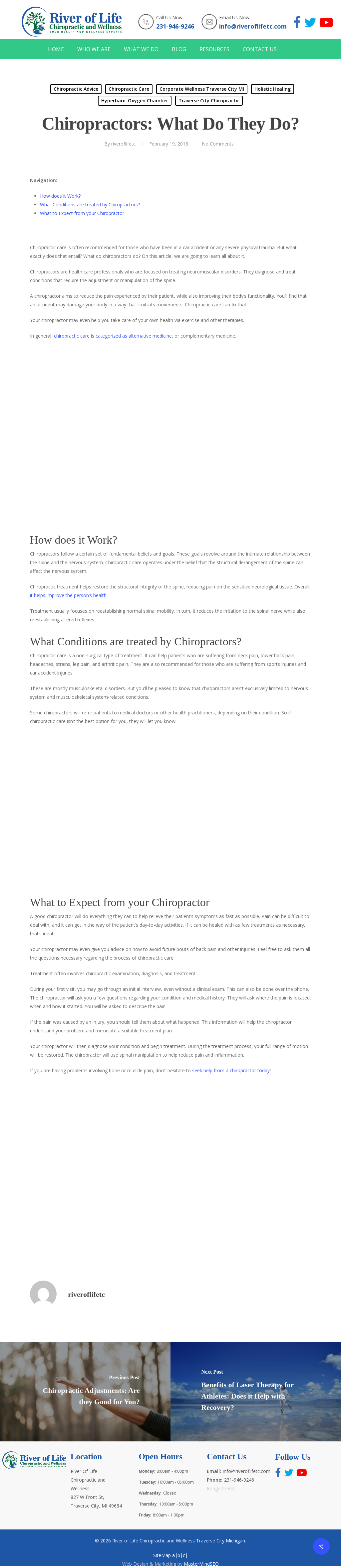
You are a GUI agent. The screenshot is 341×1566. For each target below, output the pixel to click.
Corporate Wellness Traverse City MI (202, 89)
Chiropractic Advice (76, 89)
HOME (56, 49)
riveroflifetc (123, 144)
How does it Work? (60, 196)
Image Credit (220, 1488)
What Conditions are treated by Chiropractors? (90, 204)
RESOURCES (214, 49)
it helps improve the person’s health (68, 595)
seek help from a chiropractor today (231, 1070)
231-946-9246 (175, 26)
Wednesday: (150, 1493)
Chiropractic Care (129, 89)
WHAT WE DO (141, 49)
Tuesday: (147, 1482)
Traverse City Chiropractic (208, 100)
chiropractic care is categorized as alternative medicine (113, 336)
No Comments (218, 144)
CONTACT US (260, 49)
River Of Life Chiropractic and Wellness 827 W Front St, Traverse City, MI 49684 (96, 1488)
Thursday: (148, 1504)
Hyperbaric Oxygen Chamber (134, 100)
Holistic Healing (272, 89)
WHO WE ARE (94, 49)
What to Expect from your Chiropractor (82, 213)
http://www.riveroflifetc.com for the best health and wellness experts (136, 1161)
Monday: (147, 1471)
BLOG (179, 49)
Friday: (145, 1515)
